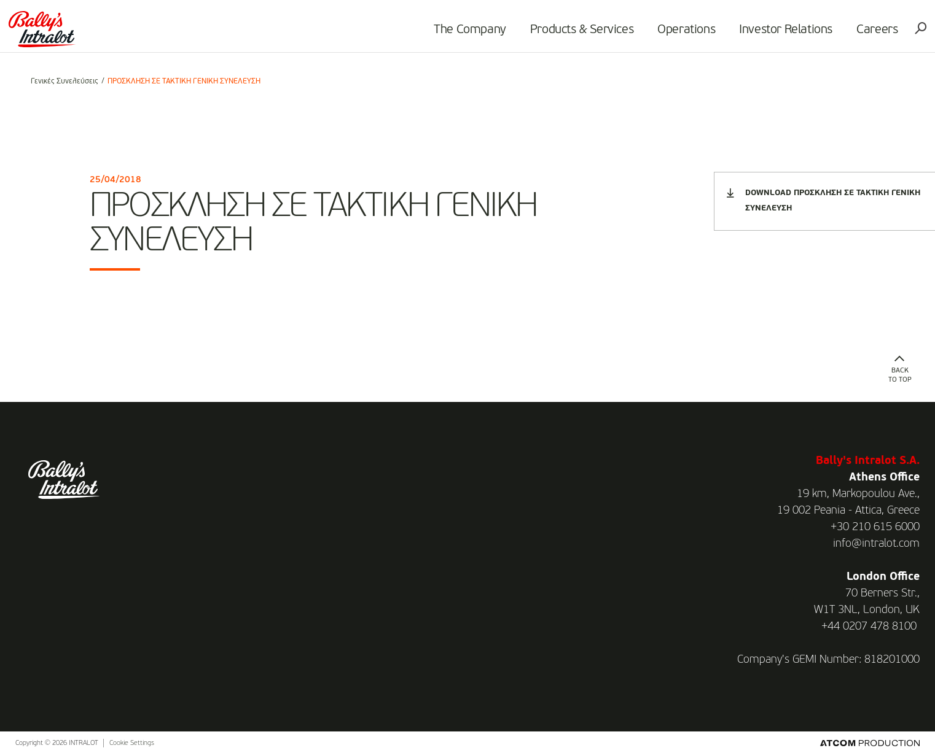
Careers (859, 34)
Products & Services (564, 34)
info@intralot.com (876, 543)
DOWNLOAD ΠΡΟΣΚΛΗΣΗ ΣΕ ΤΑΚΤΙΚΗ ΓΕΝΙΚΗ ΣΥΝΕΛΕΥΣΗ (823, 200)
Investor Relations (768, 34)
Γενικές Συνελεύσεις (64, 81)
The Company (452, 34)
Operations (668, 34)
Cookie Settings (131, 743)
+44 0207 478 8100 (869, 626)
